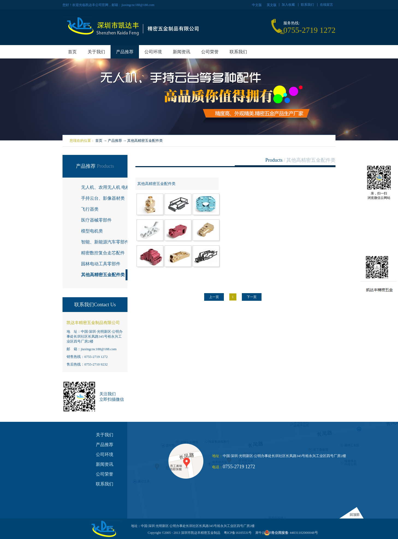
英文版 (272, 5)
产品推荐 (115, 141)
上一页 (214, 297)
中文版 (257, 5)
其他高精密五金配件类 (145, 141)
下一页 (252, 297)
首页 (72, 51)
